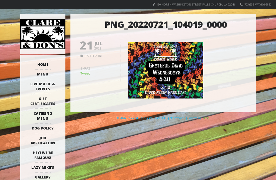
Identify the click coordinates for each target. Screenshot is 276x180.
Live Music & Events (42, 86)
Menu (42, 74)
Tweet (85, 73)
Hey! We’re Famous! (43, 155)
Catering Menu (43, 116)
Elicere (205, 118)
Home (42, 64)
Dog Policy (43, 128)
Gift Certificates (42, 101)
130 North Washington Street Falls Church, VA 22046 (195, 4)
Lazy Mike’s (42, 167)
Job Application (43, 140)
